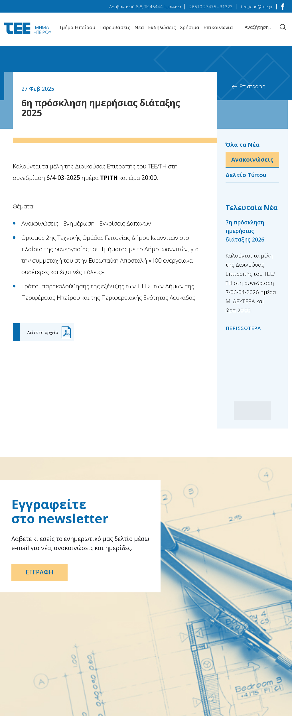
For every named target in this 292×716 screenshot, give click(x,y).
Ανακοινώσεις (252, 159)
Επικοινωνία (218, 27)
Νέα (139, 27)
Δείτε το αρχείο (42, 332)
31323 (226, 6)
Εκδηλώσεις (162, 27)
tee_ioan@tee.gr (257, 6)
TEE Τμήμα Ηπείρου (27, 28)
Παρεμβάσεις (114, 27)
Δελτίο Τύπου (246, 175)
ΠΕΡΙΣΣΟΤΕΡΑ (243, 328)
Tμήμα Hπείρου (77, 27)
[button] (261, 410)
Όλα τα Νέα (242, 144)
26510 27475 (202, 6)
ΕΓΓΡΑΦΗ (39, 572)
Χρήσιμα (189, 27)
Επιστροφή (252, 86)
